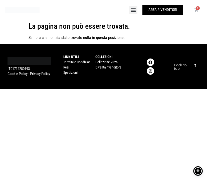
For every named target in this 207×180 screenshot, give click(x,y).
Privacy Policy (40, 74)
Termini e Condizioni (77, 62)
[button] (133, 10)
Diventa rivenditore (108, 67)
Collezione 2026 (106, 62)
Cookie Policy (18, 74)
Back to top (180, 67)
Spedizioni (70, 72)
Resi (66, 67)
